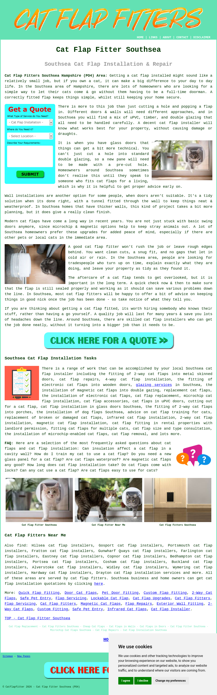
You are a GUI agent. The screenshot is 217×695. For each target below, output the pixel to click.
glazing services (154, 385)
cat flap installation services (147, 573)
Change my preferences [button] (171, 680)
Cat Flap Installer (170, 609)
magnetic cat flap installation (71, 423)
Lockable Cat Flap (109, 598)
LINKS (153, 37)
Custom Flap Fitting (165, 593)
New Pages (23, 656)
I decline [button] (143, 680)
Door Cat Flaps (81, 593)
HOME (140, 37)
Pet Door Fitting (120, 593)
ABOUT (167, 37)
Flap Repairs (138, 604)
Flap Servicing (71, 598)
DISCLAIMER (201, 37)
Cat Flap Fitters (192, 598)
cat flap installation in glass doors (81, 407)
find (21, 545)
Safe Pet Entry (35, 598)
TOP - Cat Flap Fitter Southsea (37, 618)
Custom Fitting (52, 609)
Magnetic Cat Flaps (101, 604)
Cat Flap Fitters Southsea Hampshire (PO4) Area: (56, 76)
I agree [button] (126, 680)
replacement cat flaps (187, 390)
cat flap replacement (157, 396)
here (98, 584)
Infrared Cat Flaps (127, 609)
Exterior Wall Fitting (180, 604)
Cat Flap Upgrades (151, 598)
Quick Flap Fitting (39, 593)
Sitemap (8, 656)
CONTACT (182, 37)
